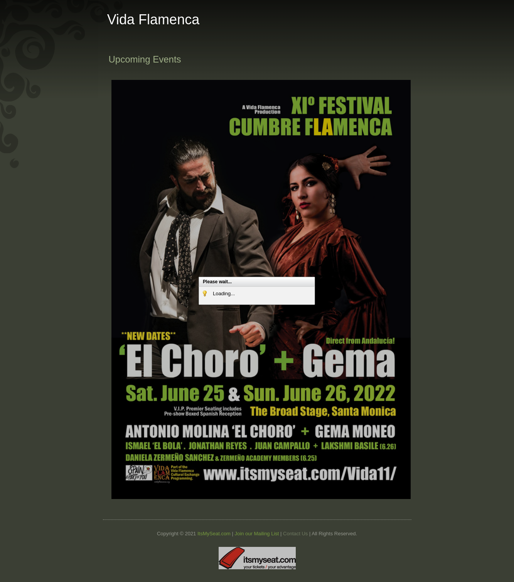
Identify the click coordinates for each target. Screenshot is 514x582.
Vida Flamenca (153, 19)
